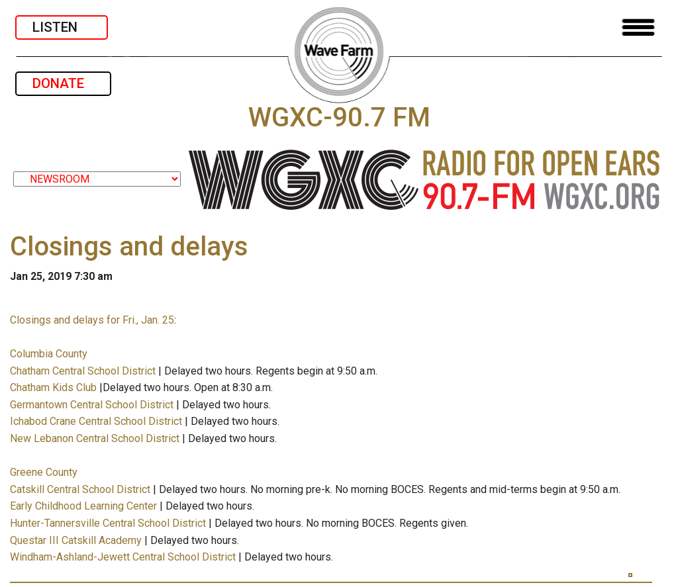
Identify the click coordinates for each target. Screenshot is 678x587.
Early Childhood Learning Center (83, 506)
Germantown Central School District (91, 404)
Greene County (43, 472)
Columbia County (48, 353)
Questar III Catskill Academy (76, 540)
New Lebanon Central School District (94, 438)
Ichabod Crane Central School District (96, 421)
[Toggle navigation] (638, 27)
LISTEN (61, 27)
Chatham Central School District (83, 371)
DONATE (63, 83)
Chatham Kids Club (53, 387)
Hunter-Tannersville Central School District (108, 523)
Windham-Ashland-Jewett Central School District (123, 557)
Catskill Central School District (80, 489)
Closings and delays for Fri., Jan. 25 (92, 320)
